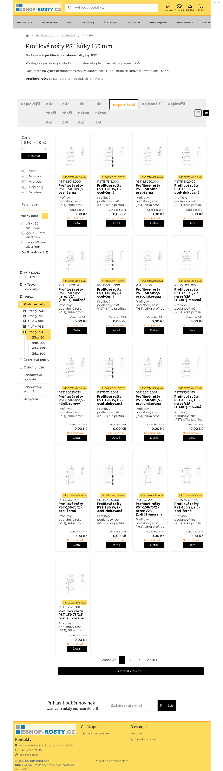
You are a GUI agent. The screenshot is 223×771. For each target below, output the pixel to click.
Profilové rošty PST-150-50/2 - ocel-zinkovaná (186, 189)
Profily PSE (35, 326)
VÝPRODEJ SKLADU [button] (32, 275)
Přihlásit (166, 705)
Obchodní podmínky (95, 733)
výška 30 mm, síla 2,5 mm (36, 235)
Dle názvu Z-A (100, 113)
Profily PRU (35, 321)
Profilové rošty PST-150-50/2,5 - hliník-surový (72, 400)
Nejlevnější (152, 103)
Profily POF (35, 316)
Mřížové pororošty (50, 22)
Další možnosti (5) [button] (34, 252)
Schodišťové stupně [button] (33, 389)
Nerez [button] (28, 296)
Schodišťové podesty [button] (33, 377)
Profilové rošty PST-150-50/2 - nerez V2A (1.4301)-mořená (72, 294)
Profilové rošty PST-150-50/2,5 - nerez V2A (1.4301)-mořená (187, 294)
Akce (32, 171)
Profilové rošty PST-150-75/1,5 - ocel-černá (110, 189)
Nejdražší (176, 103)
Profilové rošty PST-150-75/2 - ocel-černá (71, 507)
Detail (77, 223)
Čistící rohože (134, 22)
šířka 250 (38, 348)
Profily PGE (35, 311)
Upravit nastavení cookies (111, 761)
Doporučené (124, 104)
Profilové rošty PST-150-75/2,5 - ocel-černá (187, 507)
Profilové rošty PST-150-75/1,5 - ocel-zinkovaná (110, 400)
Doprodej (36, 187)
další (152, 660)
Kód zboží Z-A (67, 113)
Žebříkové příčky (111, 22)
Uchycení (206, 22)
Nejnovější (30, 103)
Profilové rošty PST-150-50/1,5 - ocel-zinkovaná (149, 400)
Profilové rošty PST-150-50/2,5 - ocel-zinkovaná (149, 293)
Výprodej (35, 181)
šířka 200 (38, 343)
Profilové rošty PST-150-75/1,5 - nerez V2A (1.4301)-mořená (187, 401)
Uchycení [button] (31, 399)
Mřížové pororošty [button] (31, 287)
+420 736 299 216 (31, 750)
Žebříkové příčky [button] (36, 360)
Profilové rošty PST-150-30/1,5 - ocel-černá (72, 189)
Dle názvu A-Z (83, 113)
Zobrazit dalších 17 (131, 671)
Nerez (69, 22)
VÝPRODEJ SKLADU (23, 22)
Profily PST (68, 35)
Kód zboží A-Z (51, 113)
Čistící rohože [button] (34, 367)
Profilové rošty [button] (34, 304)
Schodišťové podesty (158, 22)
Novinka (35, 176)
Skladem (35, 192)
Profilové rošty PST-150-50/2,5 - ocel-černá (110, 293)
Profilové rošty (88, 22)
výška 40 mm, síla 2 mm (36, 244)
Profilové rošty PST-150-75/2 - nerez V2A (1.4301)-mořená (149, 509)
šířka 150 (88, 35)
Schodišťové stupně (184, 22)
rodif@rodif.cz (29, 754)
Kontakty (136, 733)
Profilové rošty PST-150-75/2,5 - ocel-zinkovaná (72, 614)
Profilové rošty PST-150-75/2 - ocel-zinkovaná (109, 507)
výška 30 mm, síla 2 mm (36, 226)
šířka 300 (38, 353)
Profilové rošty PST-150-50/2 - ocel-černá (148, 189)
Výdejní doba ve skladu (145, 739)
